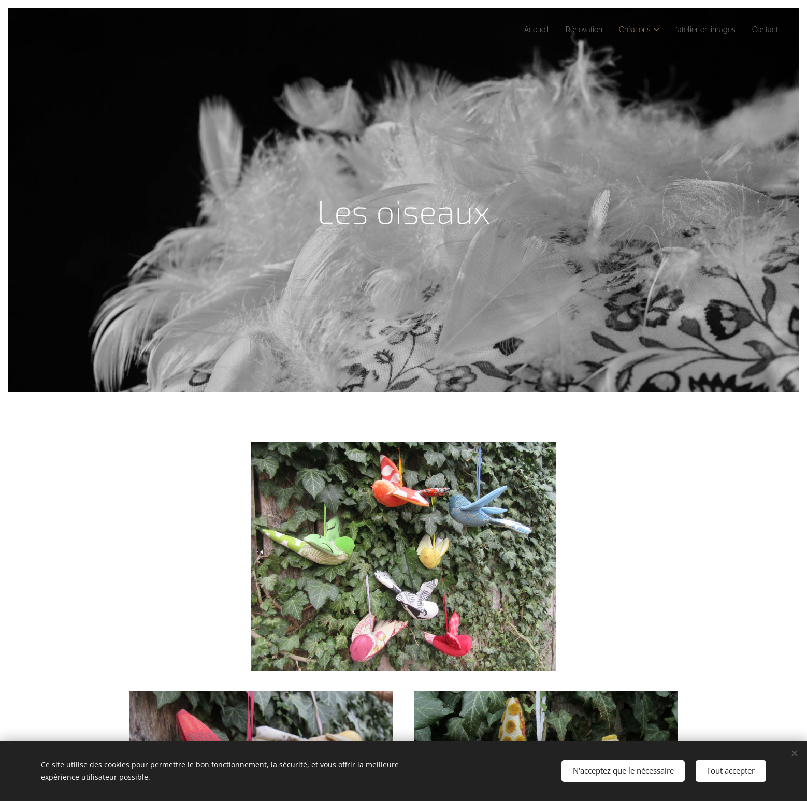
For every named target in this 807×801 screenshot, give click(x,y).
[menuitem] (515, 29)
